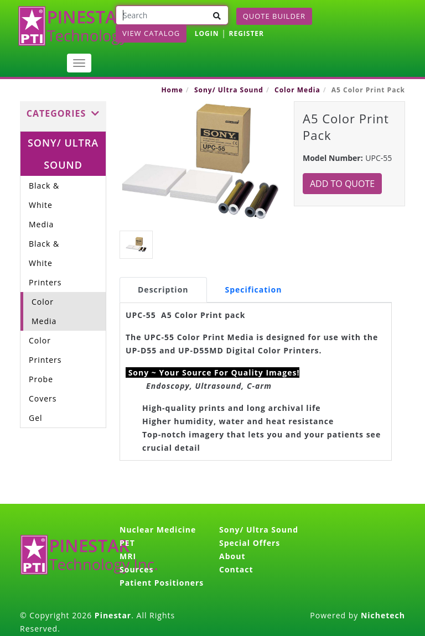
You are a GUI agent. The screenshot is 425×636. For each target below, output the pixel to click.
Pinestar (113, 615)
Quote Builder (274, 16)
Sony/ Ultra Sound (228, 90)
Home (172, 90)
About (232, 556)
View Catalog (151, 33)
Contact (236, 569)
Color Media (297, 90)
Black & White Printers (45, 263)
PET (127, 543)
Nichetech (383, 615)
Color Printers (45, 350)
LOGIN (207, 33)
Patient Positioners (162, 582)
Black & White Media (44, 205)
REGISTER (246, 33)
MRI (128, 556)
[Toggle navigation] (79, 63)
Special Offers (249, 543)
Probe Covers (43, 389)
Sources (136, 569)
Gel (36, 418)
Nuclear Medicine (158, 529)
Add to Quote (342, 184)
